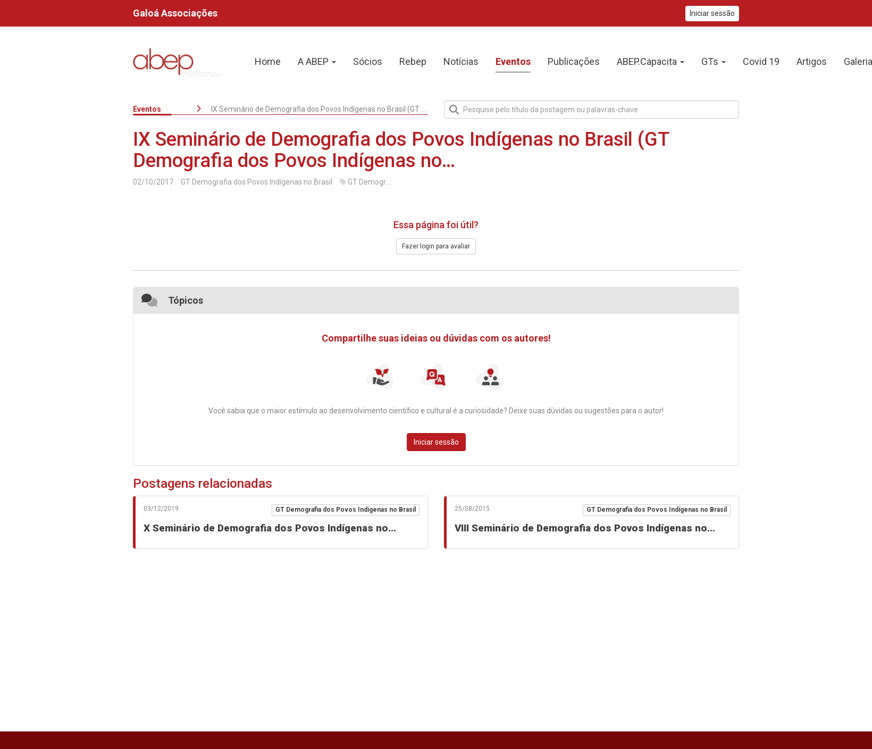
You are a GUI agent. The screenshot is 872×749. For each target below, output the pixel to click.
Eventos (147, 109)
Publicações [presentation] (574, 61)
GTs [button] (713, 61)
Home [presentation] (268, 61)
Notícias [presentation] (461, 61)
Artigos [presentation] (811, 61)
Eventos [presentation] (513, 61)
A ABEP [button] (317, 61)
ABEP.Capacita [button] (650, 61)
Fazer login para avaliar (436, 246)
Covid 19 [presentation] (761, 61)
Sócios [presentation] (367, 61)
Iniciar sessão (712, 13)
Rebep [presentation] (412, 61)
